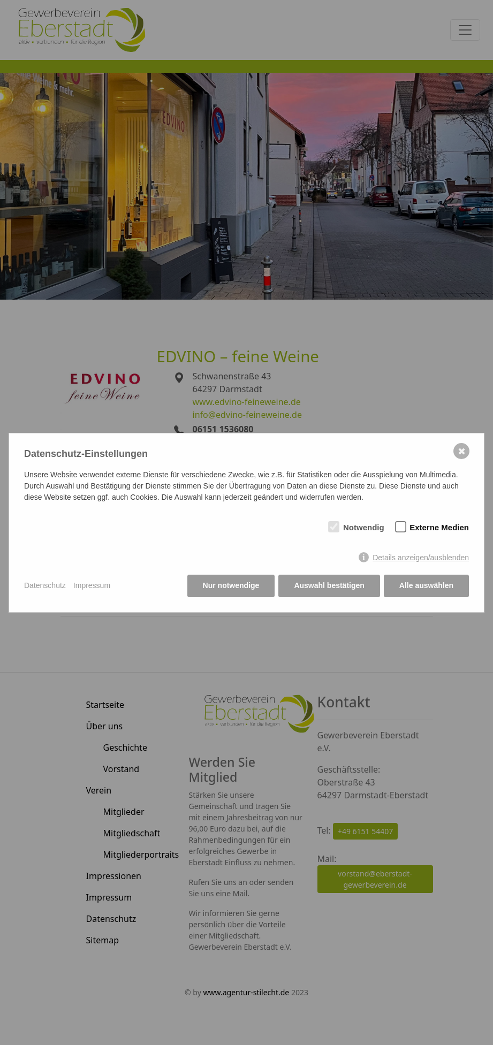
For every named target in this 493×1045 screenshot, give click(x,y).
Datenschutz (45, 585)
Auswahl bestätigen (329, 585)
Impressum (91, 585)
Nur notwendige (231, 585)
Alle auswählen (426, 585)
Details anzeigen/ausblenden (421, 557)
